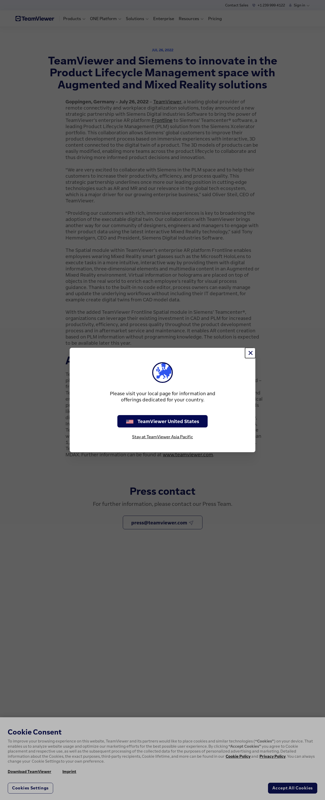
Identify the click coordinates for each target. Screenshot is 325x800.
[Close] (250, 353)
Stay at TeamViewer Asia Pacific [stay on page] (162, 437)
